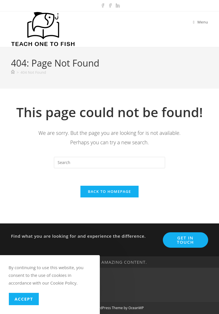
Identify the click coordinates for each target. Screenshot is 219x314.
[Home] (13, 72)
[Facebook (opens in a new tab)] (103, 4)
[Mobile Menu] (200, 22)
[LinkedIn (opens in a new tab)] (117, 4)
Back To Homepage (109, 191)
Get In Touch (185, 240)
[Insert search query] (109, 162)
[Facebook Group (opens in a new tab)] (110, 4)
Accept (24, 299)
